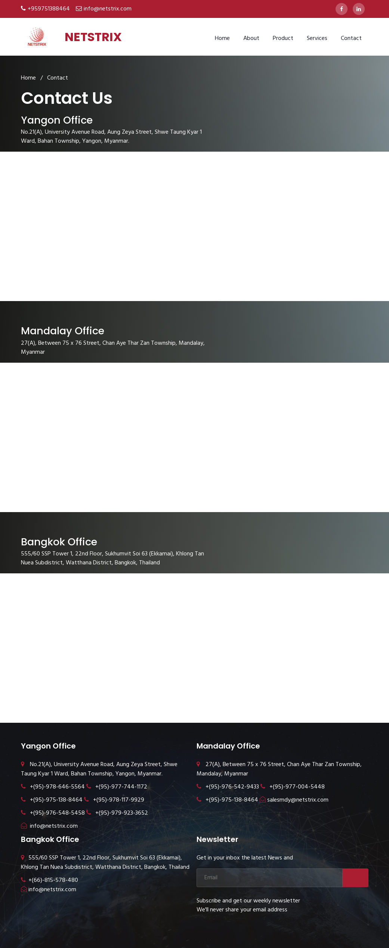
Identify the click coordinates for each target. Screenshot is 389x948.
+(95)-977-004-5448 (292, 787)
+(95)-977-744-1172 (116, 787)
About (251, 38)
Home (222, 38)
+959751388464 (49, 9)
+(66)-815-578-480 (49, 880)
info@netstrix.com (108, 9)
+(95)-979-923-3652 (117, 813)
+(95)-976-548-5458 (53, 813)
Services (317, 38)
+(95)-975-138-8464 (52, 800)
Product (283, 38)
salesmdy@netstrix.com (294, 800)
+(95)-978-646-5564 (53, 787)
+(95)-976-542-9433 (228, 787)
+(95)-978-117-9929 (114, 800)
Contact (351, 38)
